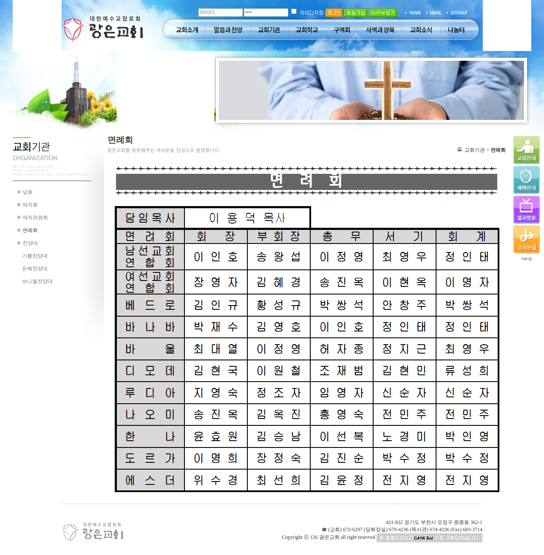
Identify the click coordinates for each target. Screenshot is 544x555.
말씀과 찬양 (228, 29)
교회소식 (421, 29)
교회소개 (187, 29)
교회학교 (307, 29)
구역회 (342, 29)
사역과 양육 (380, 29)
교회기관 (269, 29)
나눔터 (456, 29)
